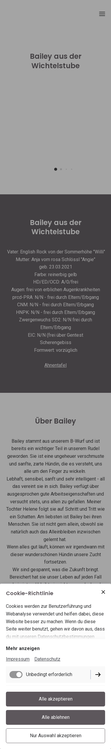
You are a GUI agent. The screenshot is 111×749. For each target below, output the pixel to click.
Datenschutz (47, 659)
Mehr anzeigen (23, 648)
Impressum (18, 659)
